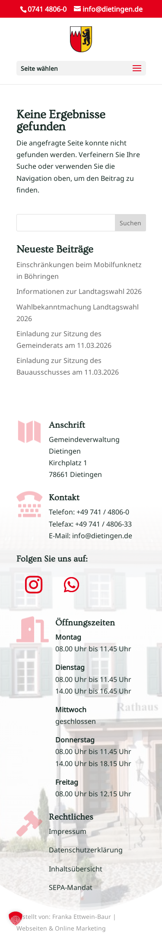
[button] (81, 68)
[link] (81, 38)
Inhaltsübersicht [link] (75, 869)
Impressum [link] (67, 831)
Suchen (130, 223)
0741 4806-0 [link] (47, 9)
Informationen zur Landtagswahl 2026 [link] (79, 291)
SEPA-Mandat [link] (70, 887)
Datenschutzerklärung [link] (86, 850)
